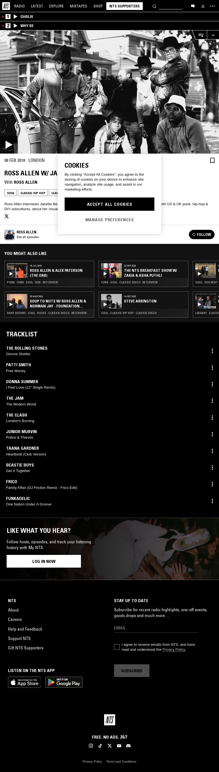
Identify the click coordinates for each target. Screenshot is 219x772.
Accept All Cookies (109, 204)
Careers (15, 619)
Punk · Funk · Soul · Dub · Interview (32, 282)
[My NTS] (203, 6)
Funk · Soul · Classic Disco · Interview (129, 282)
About (13, 610)
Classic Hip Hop (32, 193)
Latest (37, 6)
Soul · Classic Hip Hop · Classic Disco (129, 313)
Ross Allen (25, 182)
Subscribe (132, 670)
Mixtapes (78, 6)
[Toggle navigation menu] (212, 6)
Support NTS (19, 638)
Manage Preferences (109, 219)
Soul (10, 193)
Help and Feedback (25, 629)
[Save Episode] (212, 160)
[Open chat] (193, 6)
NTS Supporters (124, 6)
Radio (19, 6)
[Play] (109, 92)
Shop (98, 6)
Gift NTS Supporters (25, 647)
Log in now (44, 561)
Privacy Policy (173, 649)
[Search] (154, 5)
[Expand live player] (213, 34)
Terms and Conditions (121, 761)
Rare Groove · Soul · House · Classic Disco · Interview (47, 313)
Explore (56, 6)
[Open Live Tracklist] (199, 34)
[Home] (6, 6)
